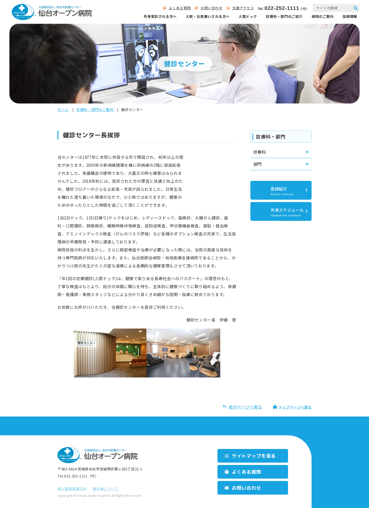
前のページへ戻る (245, 407)
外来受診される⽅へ (160, 16)
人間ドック (248, 16)
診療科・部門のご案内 (94, 109)
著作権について (105, 488)
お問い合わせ (212, 7)
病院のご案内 (323, 16)
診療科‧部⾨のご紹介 (284, 16)
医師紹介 (289, 191)
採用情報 (350, 16)
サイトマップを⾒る (254, 455)
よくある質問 (180, 7)
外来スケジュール (289, 212)
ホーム (62, 109)
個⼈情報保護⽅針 (72, 488)
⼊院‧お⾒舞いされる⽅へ (208, 16)
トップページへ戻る (295, 407)
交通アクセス (243, 7)
